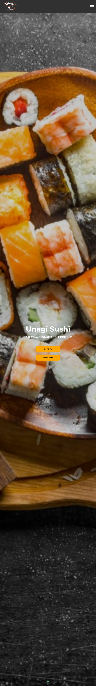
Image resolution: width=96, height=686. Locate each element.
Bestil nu (48, 349)
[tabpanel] (48, 343)
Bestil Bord (48, 357)
